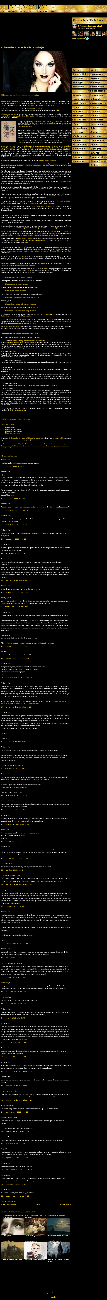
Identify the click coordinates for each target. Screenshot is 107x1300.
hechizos (28, 444)
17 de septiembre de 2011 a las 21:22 (16, 1086)
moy (2, 1149)
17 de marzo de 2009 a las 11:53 (14, 841)
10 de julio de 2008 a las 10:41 (13, 498)
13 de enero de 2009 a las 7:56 (14, 795)
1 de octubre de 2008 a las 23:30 (14, 592)
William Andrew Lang (8, 146)
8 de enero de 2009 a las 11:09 (14, 768)
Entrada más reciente (8, 1204)
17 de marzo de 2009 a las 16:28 (14, 858)
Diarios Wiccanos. (24, 419)
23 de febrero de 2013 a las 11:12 (15, 1131)
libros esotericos (20, 446)
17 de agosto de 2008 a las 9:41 (14, 553)
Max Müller (24, 247)
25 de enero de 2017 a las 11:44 (14, 1143)
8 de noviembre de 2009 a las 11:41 (16, 943)
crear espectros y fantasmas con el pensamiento (28, 341)
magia (52, 446)
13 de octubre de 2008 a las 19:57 (15, 646)
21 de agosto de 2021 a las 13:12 (15, 1184)
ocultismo (58, 446)
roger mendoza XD (7, 1091)
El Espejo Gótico (58, 438)
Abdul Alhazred (6, 316)
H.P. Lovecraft (46, 314)
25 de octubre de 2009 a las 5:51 (14, 906)
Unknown (4, 1137)
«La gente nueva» (31, 1241)
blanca (3, 1175)
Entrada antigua (65, 1204)
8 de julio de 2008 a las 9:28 (13, 466)
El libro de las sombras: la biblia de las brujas (22, 47)
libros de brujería (44, 444)
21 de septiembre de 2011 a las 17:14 (16, 1100)
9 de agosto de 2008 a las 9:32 (14, 524)
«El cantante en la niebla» (56, 1216)
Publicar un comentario (9, 1201)
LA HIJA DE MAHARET (9, 875)
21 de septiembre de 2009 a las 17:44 (16, 884)
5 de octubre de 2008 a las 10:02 (14, 607)
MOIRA (3, 830)
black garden (5, 863)
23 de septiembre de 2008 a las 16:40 (16, 580)
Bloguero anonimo (7, 1117)
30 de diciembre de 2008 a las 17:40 (16, 741)
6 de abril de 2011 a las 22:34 (13, 977)
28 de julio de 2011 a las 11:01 (13, 1057)
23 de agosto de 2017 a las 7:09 (14, 1158)
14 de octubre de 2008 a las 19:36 (15, 658)
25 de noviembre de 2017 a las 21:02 (16, 1170)
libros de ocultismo (58, 444)
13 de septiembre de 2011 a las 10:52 (16, 1071)
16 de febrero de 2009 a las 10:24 (15, 824)
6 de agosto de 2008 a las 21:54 (14, 510)
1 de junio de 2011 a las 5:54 (13, 1018)
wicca (11, 448)
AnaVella (4, 983)
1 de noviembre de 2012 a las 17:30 (16, 1112)
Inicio (38, 1204)
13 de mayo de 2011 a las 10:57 (14, 992)
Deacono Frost (6, 801)
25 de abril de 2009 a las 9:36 (13, 870)
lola (2, 652)
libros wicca (45, 446)
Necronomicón (27, 316)
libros (34, 444)
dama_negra (5, 598)
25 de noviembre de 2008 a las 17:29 (16, 677)
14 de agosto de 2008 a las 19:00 (15, 539)
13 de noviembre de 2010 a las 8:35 (16, 958)
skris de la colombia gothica (10, 963)
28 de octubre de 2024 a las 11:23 (15, 1196)
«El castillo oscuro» (9, 1241)
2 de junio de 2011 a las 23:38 (13, 1042)
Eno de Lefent (6, 1105)
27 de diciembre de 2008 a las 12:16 (16, 707)
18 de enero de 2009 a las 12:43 (14, 810)
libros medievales (33, 446)
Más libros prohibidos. (8, 419)
